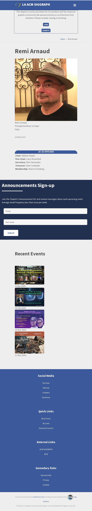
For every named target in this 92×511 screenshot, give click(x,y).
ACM (46, 454)
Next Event (46, 418)
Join (46, 24)
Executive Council (46, 428)
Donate (46, 30)
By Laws (46, 423)
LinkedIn (46, 392)
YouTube (46, 383)
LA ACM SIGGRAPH (36, 4)
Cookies (46, 485)
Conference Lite (38, 497)
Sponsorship (46, 475)
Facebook (46, 397)
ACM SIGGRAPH (46, 449)
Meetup (46, 388)
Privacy (46, 480)
